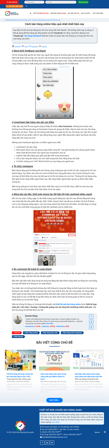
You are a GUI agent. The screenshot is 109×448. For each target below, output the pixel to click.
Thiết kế (41, 13)
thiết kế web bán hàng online (68, 304)
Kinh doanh (18, 337)
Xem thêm (56, 422)
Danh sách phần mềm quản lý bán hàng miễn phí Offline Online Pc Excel (53, 376)
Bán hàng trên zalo (50, 333)
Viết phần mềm (98, 13)
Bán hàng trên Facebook (72, 333)
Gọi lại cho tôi (83, 2)
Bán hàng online (31, 333)
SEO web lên (73, 13)
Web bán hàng (58, 13)
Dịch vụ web (86, 13)
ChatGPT (17, 47)
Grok (25, 47)
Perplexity (33, 47)
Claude (43, 47)
